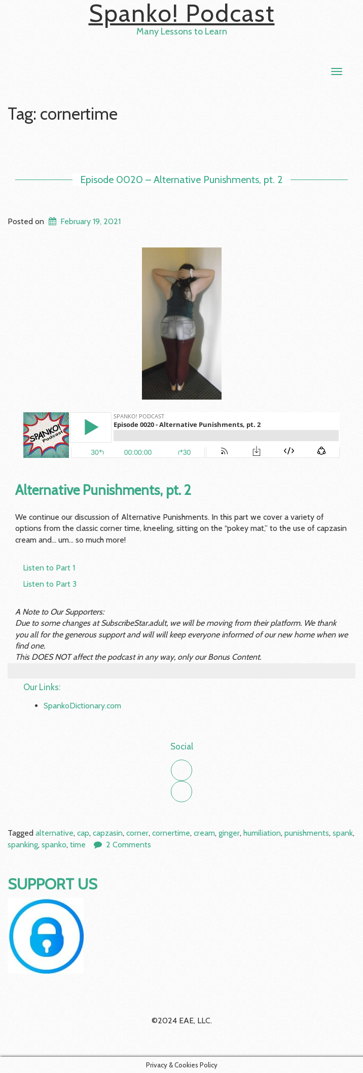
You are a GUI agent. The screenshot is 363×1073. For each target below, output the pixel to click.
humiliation (262, 833)
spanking (23, 844)
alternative (54, 833)
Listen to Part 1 (49, 568)
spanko (54, 844)
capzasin (108, 833)
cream (204, 833)
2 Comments (128, 844)
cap (83, 833)
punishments (306, 833)
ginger (229, 833)
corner (137, 833)
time (78, 844)
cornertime (171, 833)
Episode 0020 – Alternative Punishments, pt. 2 (181, 179)
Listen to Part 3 (50, 584)
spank (343, 833)
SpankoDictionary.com (82, 705)
